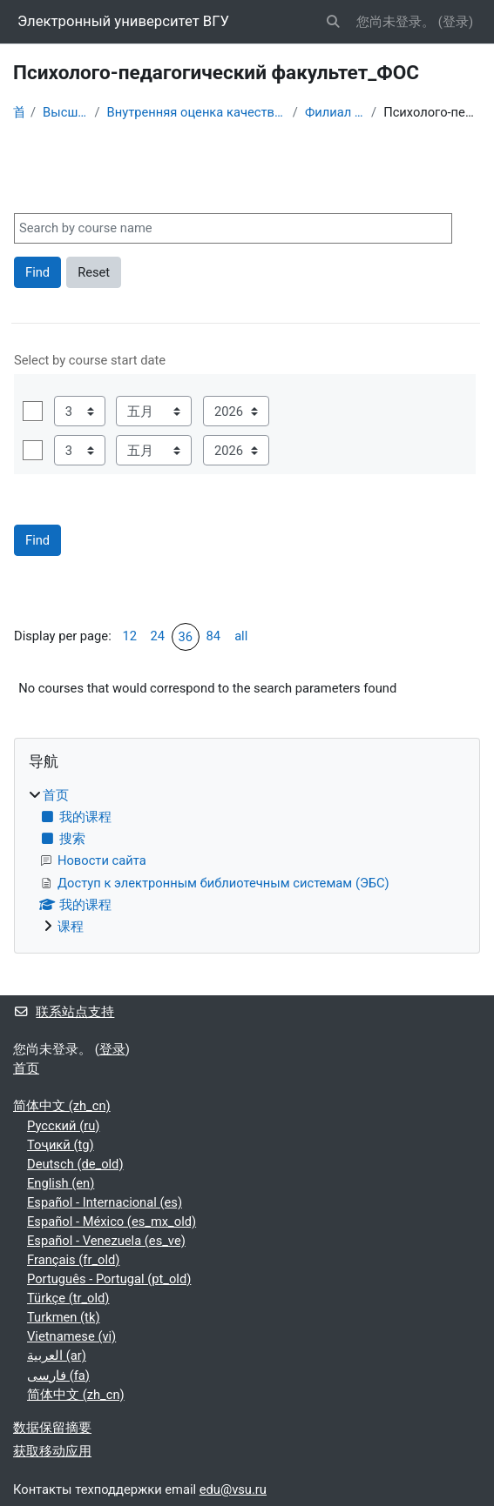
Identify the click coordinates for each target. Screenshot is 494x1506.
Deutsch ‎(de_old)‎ (75, 1164)
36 (185, 637)
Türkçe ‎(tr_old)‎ (68, 1298)
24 (157, 636)
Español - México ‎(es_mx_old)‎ (111, 1221)
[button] (333, 21)
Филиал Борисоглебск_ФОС (334, 112)
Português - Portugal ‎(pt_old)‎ (109, 1279)
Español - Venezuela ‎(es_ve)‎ (106, 1240)
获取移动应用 (52, 1451)
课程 (71, 926)
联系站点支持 (63, 1012)
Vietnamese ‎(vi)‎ (71, 1336)
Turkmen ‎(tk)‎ (63, 1317)
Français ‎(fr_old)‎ (73, 1260)
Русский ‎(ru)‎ (63, 1126)
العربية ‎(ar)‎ (56, 1355)
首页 (18, 112)
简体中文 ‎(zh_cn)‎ (62, 1106)
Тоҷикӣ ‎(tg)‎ (60, 1145)
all (240, 636)
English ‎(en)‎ (60, 1183)
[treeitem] (247, 861)
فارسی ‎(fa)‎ (58, 1375)
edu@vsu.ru (233, 1489)
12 (129, 636)
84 (213, 636)
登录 (456, 22)
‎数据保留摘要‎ (52, 1428)
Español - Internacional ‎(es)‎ (104, 1202)
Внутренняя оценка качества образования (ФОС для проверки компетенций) (196, 112)
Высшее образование (65, 112)
